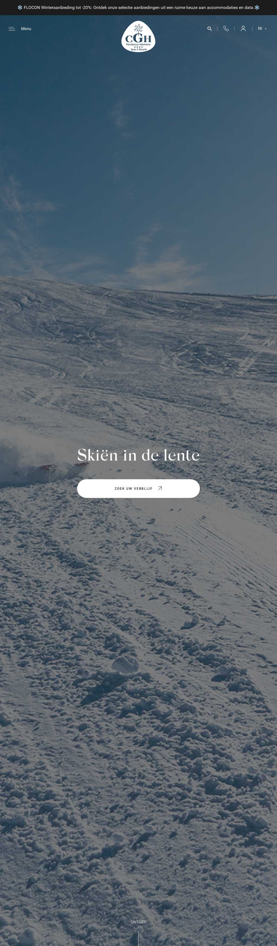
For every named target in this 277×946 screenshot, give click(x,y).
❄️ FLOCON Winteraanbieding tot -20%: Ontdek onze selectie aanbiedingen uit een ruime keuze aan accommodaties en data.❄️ (138, 7)
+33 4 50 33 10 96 (226, 29)
